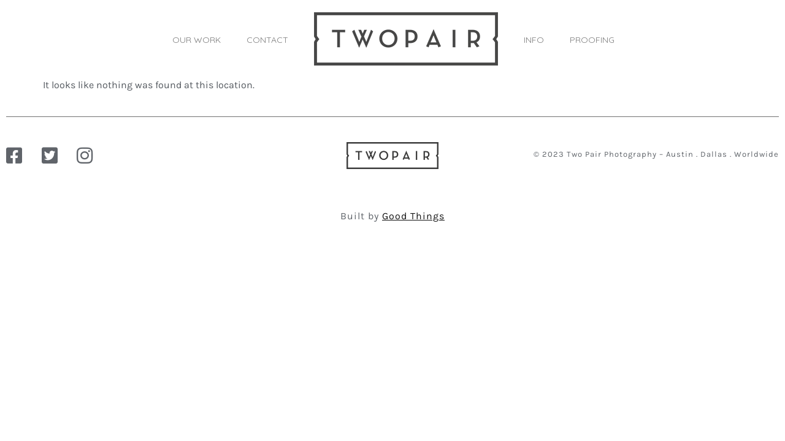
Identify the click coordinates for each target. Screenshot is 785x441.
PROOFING (592, 39)
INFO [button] (534, 39)
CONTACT (267, 39)
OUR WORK (196, 39)
